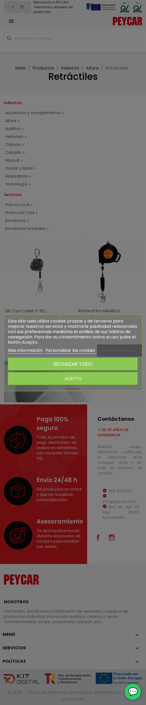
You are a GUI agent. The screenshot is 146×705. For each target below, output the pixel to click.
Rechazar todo (73, 364)
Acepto (73, 379)
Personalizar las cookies (70, 350)
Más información (26, 350)
